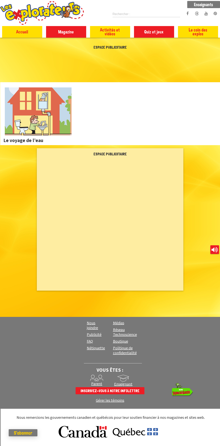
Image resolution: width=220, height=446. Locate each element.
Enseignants (203, 4)
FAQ (90, 341)
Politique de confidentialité (125, 350)
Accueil (22, 32)
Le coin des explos (198, 31)
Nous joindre (92, 325)
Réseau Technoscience (125, 332)
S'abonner (24, 433)
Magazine (66, 32)
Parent (96, 384)
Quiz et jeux (154, 32)
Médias (118, 323)
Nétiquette (96, 348)
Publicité (94, 334)
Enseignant (123, 384)
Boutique (120, 341)
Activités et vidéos (110, 31)
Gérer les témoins (110, 400)
